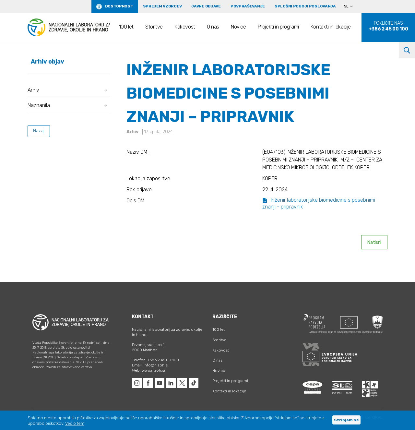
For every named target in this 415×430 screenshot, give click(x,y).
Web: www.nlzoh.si (148, 370)
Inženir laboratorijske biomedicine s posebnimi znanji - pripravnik (318, 203)
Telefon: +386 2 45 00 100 (155, 360)
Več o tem (74, 423)
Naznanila (67, 105)
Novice (238, 27)
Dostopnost (119, 6)
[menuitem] (351, 6)
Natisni (374, 242)
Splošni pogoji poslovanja (305, 6)
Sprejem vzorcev (162, 6)
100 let (126, 27)
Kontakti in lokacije (331, 27)
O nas (213, 27)
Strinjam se (346, 420)
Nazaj (38, 131)
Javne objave (206, 6)
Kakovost (184, 27)
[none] (351, 6)
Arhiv (67, 90)
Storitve (154, 27)
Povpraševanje (248, 6)
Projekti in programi (278, 27)
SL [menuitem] (346, 6)
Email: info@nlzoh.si (150, 365)
